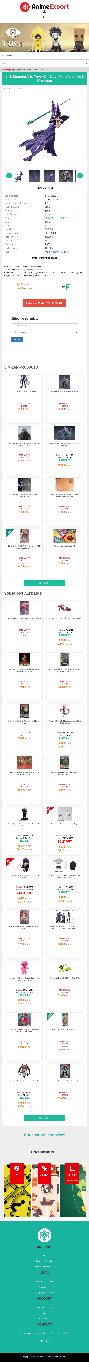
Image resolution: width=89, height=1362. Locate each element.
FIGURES (8, 89)
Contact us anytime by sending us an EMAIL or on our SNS (45, 1333)
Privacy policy (44, 1287)
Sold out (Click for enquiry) (44, 302)
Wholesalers (44, 1318)
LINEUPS (5, 63)
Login (44, 1313)
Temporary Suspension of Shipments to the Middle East (26, 70)
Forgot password (44, 1307)
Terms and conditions (44, 1281)
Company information (44, 1292)
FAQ (44, 1255)
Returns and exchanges (44, 1267)
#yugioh (65, 251)
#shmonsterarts (53, 251)
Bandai (48, 214)
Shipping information (45, 1261)
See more (44, 583)
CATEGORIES (7, 56)
